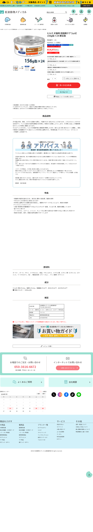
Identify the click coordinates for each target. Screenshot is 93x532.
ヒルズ (5, 29)
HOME (1, 29)
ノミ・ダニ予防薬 (4, 432)
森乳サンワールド (42, 437)
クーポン (59, 434)
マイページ (60, 427)
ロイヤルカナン (42, 427)
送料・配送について (81, 424)
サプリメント (3, 437)
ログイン (59, 439)
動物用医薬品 (3, 435)
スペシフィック (42, 432)
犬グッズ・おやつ (4, 442)
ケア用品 (2, 440)
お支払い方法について (82, 427)
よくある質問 (60, 432)
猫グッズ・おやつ (23, 442)
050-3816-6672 (25, 366)
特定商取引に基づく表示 (82, 432)
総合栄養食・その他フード (7, 430)
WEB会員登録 (60, 436)
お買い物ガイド (61, 429)
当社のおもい (60, 424)
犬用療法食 (3, 427)
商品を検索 (50, 12)
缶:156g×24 (64, 92)
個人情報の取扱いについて (83, 429)
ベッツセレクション (43, 435)
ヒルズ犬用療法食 (13, 29)
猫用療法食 (22, 427)
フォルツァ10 (41, 440)
